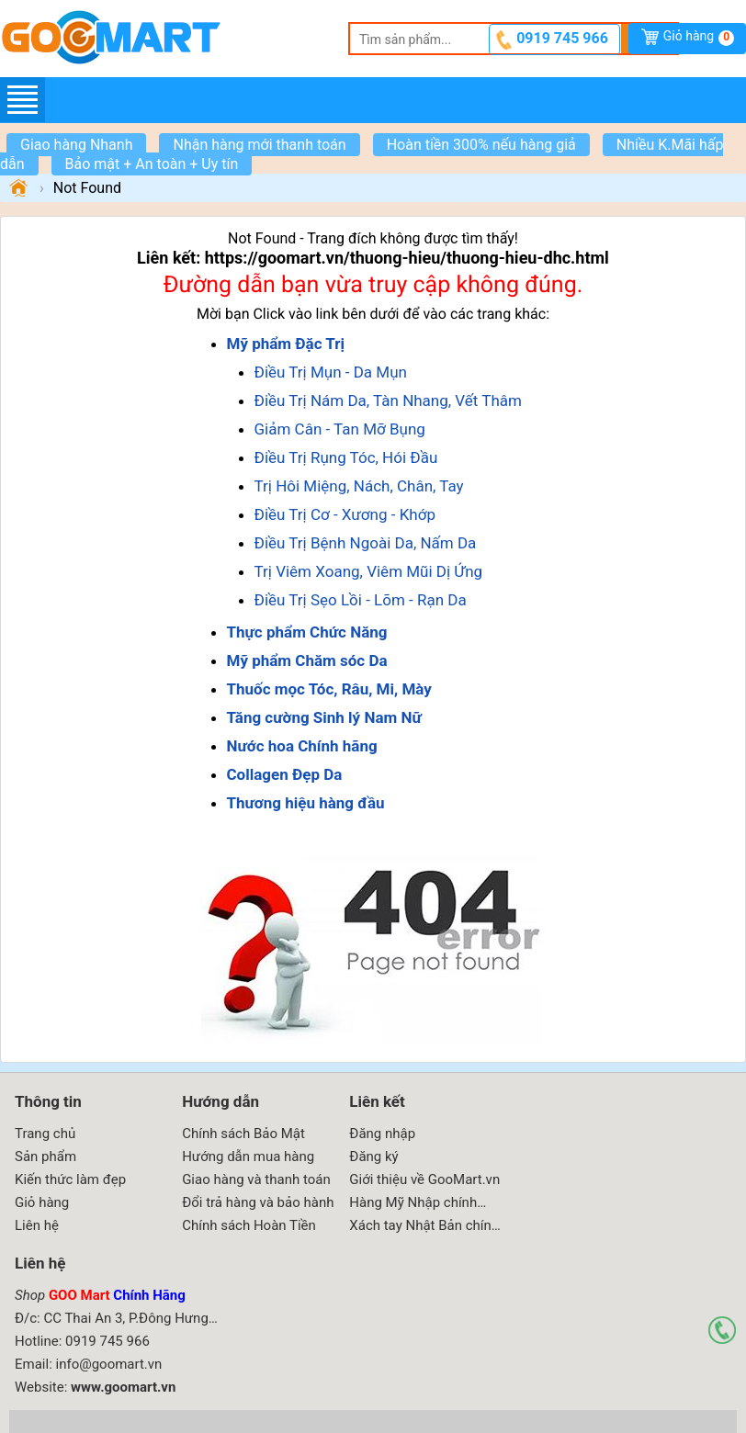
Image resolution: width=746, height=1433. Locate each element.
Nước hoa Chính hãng (302, 746)
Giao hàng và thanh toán (256, 1179)
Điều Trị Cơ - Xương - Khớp (344, 514)
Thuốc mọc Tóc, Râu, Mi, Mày (329, 689)
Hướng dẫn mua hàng (248, 1156)
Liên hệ (37, 1225)
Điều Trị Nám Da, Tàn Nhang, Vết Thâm (388, 400)
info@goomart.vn (109, 1364)
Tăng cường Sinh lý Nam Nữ (324, 717)
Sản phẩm (45, 1156)
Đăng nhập (382, 1133)
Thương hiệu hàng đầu (306, 803)
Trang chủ (45, 1133)
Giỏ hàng (698, 37)
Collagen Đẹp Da (285, 774)
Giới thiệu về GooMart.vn (424, 1179)
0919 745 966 (562, 38)
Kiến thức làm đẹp (70, 1179)
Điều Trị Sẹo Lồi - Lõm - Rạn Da (360, 600)
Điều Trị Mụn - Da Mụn (330, 372)
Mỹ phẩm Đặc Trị (286, 343)
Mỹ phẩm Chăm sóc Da (307, 660)
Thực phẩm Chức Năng (307, 632)
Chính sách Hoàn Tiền (249, 1225)
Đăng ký (373, 1156)
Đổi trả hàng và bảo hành (257, 1202)
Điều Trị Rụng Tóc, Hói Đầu (346, 457)
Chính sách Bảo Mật (243, 1133)
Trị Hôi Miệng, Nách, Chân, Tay (359, 486)
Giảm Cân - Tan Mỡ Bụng (339, 429)
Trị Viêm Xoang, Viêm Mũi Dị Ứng (368, 571)
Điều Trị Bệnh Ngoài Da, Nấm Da (365, 543)
